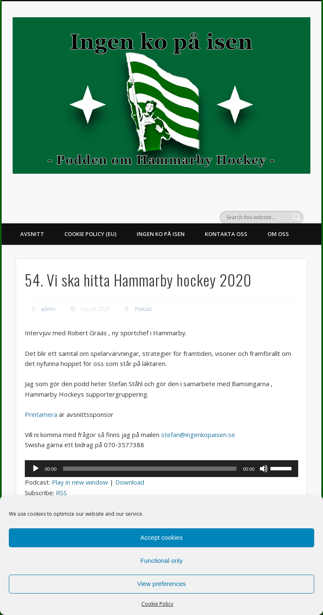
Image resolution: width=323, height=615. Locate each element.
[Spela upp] (36, 468)
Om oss (278, 234)
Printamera (41, 414)
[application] (162, 468)
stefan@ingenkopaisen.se (198, 434)
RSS (61, 492)
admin (48, 309)
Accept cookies (161, 537)
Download (129, 482)
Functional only (161, 560)
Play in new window (80, 482)
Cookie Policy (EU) (90, 234)
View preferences (161, 583)
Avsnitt (32, 234)
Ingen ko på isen (161, 234)
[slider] (149, 469)
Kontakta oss (226, 234)
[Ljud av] (263, 468)
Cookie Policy (157, 603)
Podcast (143, 309)
